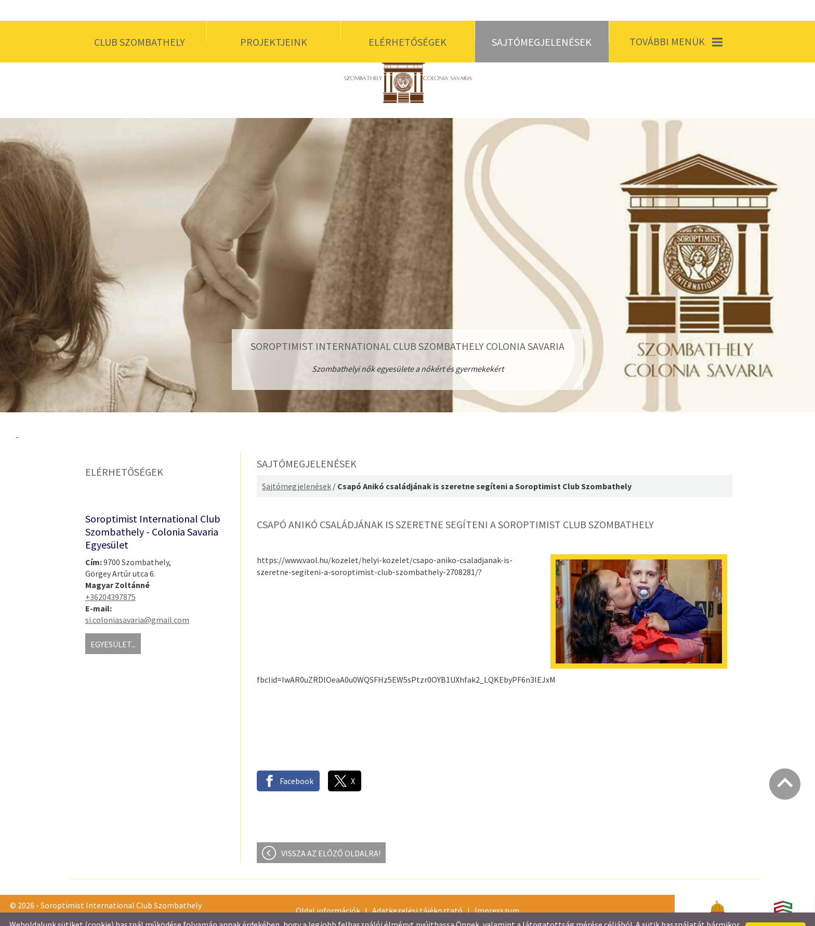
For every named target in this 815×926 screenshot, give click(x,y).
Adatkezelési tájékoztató (417, 889)
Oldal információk (328, 889)
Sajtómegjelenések (296, 465)
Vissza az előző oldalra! (330, 832)
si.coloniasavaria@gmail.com (137, 599)
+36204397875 (110, 576)
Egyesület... (113, 623)
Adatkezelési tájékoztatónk (246, 914)
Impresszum (497, 889)
